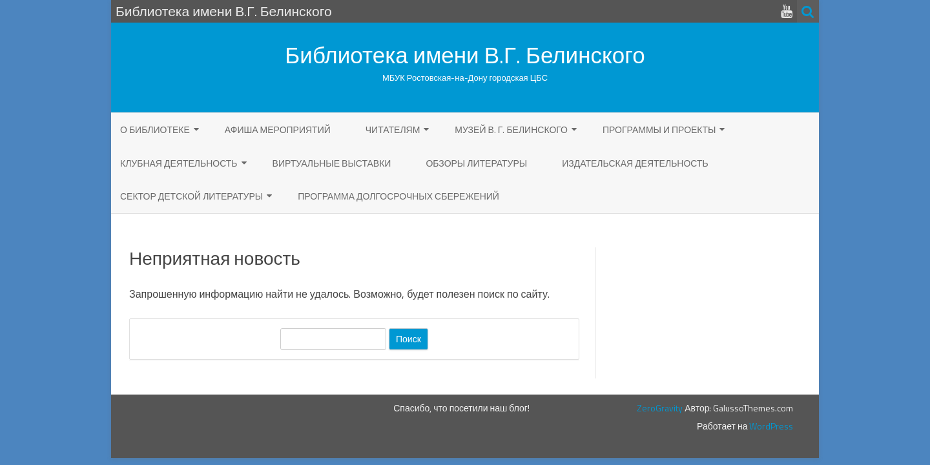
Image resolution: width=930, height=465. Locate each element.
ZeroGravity (660, 408)
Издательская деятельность (635, 163)
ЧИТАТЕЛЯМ (393, 129)
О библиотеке (155, 129)
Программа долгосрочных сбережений (398, 196)
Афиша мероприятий (278, 129)
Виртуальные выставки (332, 163)
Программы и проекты (659, 129)
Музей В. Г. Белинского (511, 129)
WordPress (770, 426)
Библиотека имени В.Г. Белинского (465, 55)
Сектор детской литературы (191, 196)
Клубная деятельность (179, 163)
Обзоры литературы (476, 163)
